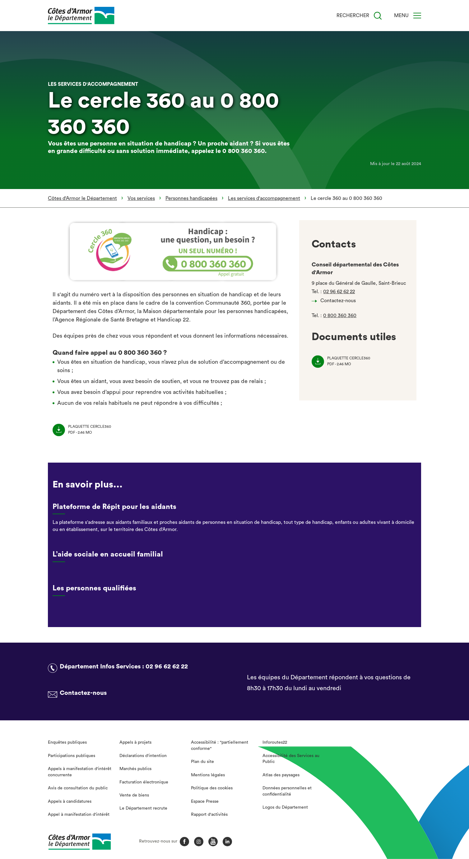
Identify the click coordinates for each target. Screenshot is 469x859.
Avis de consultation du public (78, 788)
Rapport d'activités (209, 814)
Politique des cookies (212, 788)
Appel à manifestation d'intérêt (78, 814)
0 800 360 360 (339, 315)
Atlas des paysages (281, 775)
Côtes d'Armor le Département (82, 198)
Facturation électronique (143, 782)
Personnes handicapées (191, 198)
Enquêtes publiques (67, 742)
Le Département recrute (143, 808)
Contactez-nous (335, 300)
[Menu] (417, 15)
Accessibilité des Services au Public (290, 759)
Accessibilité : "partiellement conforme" (219, 745)
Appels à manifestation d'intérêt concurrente (79, 772)
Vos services (141, 198)
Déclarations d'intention (143, 756)
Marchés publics (135, 769)
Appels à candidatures (69, 801)
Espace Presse (205, 801)
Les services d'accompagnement (264, 198)
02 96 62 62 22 (339, 291)
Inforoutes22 (274, 742)
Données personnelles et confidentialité (287, 791)
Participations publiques (71, 756)
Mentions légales (208, 775)
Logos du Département (285, 807)
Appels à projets (135, 742)
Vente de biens (134, 795)
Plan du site (202, 762)
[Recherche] (378, 16)
